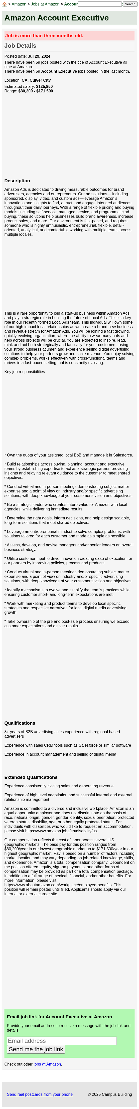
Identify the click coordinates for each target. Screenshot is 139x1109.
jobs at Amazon (47, 1064)
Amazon (19, 4)
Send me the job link (36, 1049)
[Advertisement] (69, 138)
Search (130, 4)
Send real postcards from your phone (40, 1094)
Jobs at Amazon (45, 4)
